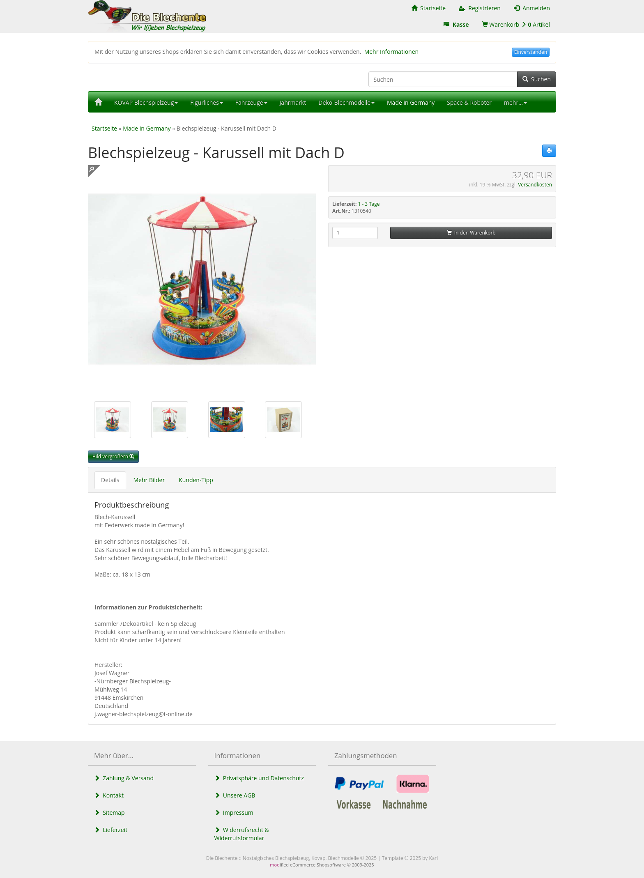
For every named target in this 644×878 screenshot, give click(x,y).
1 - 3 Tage (369, 203)
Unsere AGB (234, 795)
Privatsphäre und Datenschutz (259, 778)
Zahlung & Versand (124, 778)
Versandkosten (535, 184)
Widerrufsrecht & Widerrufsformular (241, 834)
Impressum (233, 812)
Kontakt (109, 795)
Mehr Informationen (391, 51)
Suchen (536, 79)
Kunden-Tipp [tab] (196, 480)
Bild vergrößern (113, 456)
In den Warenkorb (471, 232)
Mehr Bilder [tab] (149, 480)
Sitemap (109, 812)
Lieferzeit (110, 830)
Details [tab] (110, 480)
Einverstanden (530, 51)
